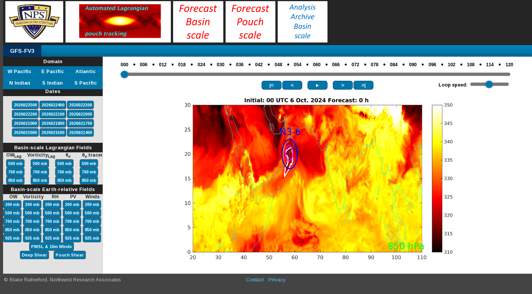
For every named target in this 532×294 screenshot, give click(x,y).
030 (220, 64)
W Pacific (19, 71)
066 (336, 64)
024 (201, 64)
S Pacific (85, 83)
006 (143, 64)
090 (413, 64)
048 (278, 64)
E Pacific (52, 71)
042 (259, 64)
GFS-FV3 (22, 50)
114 (490, 64)
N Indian (19, 83)
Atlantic (85, 71)
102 (451, 64)
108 (471, 64)
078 (374, 64)
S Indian (52, 83)
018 (182, 64)
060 (317, 64)
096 (432, 64)
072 (355, 64)
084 (394, 64)
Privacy (277, 280)
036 (240, 64)
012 (163, 64)
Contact (255, 280)
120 (509, 64)
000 (124, 64)
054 (297, 64)
